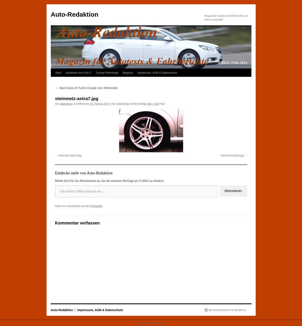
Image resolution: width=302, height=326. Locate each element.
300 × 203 (153, 103)
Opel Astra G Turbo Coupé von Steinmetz (86, 88)
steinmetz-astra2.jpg (69, 155)
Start (58, 72)
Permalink (96, 206)
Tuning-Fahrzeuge (107, 72)
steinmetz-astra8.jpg (232, 155)
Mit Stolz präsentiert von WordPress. (227, 310)
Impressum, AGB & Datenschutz (157, 72)
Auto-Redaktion (74, 14)
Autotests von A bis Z (78, 72)
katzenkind (66, 103)
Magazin (128, 72)
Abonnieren (233, 191)
